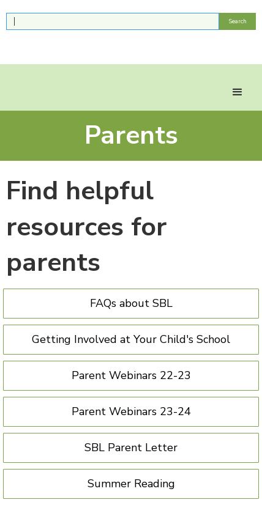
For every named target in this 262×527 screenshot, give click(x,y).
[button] (237, 92)
